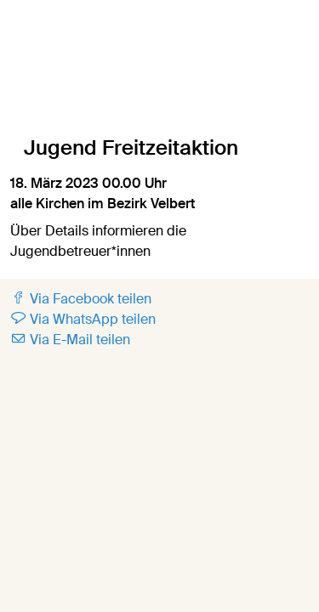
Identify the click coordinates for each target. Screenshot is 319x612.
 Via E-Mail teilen (70, 339)
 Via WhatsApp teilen (83, 319)
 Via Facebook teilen (80, 299)
